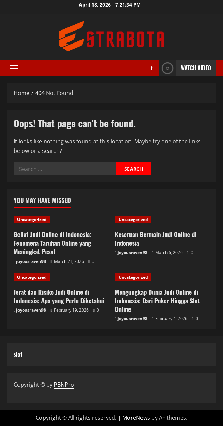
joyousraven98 (31, 261)
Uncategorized (32, 219)
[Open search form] (152, 68)
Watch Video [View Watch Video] (185, 68)
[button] (14, 68)
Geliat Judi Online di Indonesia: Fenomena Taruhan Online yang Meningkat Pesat (52, 243)
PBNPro (64, 384)
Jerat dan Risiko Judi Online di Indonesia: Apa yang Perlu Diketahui (59, 296)
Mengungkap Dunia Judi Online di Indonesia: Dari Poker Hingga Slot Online (157, 301)
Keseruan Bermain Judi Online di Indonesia (156, 238)
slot (18, 354)
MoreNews (136, 418)
